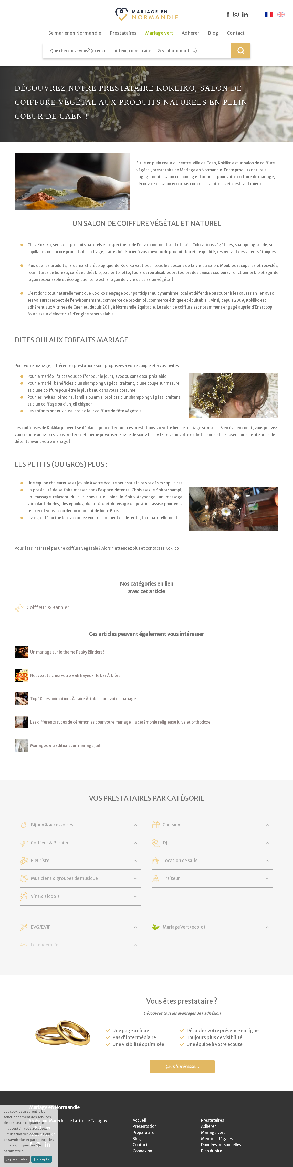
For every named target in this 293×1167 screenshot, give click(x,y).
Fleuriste (40, 860)
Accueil (139, 1120)
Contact (140, 1144)
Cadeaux (171, 825)
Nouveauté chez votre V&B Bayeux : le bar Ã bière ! (76, 675)
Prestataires (212, 1120)
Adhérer (208, 1126)
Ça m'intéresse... (182, 1066)
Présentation (145, 1126)
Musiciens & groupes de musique (64, 878)
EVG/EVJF (40, 927)
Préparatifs (143, 1132)
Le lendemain (44, 945)
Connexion (142, 1151)
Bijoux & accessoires (52, 825)
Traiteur (171, 878)
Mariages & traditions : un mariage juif (65, 745)
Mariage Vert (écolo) (184, 927)
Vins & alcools (45, 896)
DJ (165, 843)
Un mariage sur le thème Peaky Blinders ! (67, 652)
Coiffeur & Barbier (47, 607)
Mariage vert (213, 1132)
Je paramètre (16, 1159)
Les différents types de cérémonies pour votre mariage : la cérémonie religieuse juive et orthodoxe (120, 722)
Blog (137, 1138)
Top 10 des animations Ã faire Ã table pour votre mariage (83, 698)
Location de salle (180, 860)
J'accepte (41, 1159)
